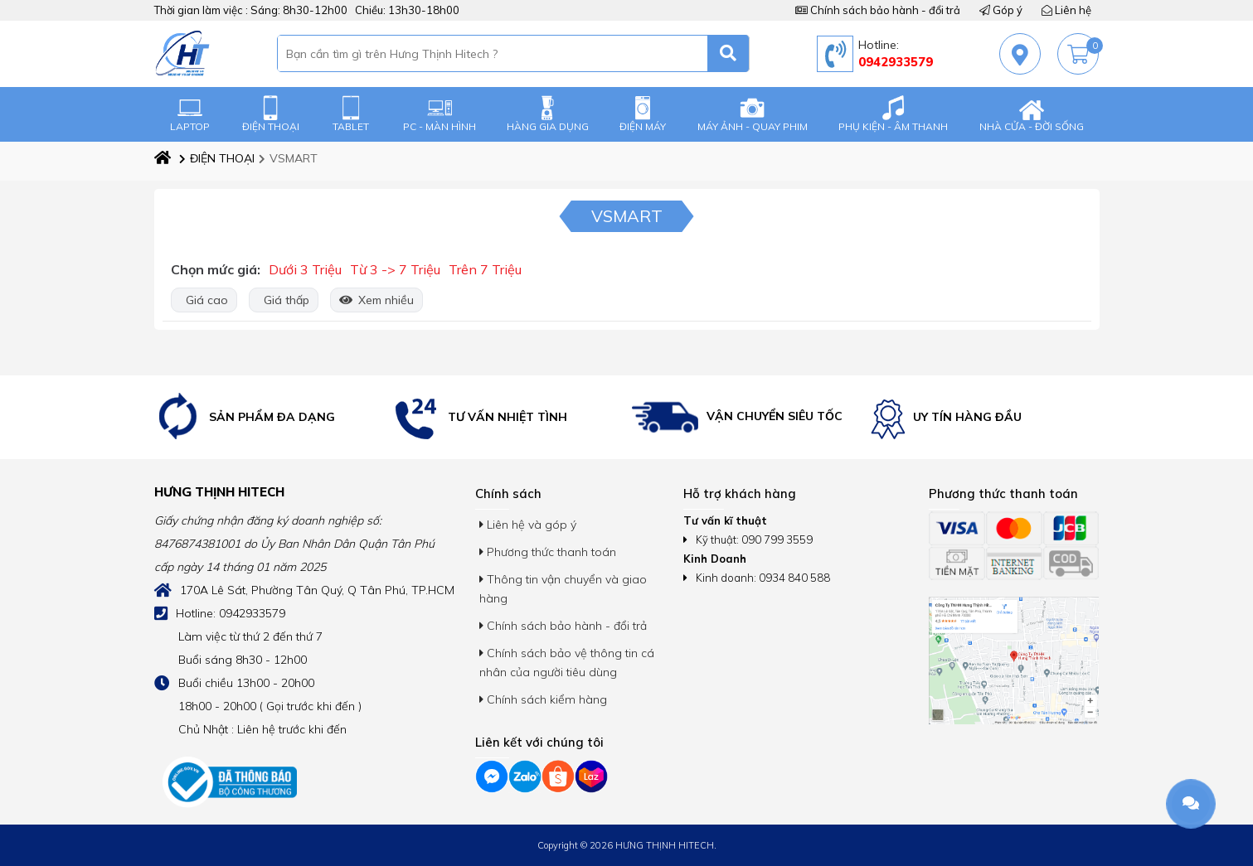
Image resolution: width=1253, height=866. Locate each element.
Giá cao (204, 300)
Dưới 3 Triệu (305, 269)
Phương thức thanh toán (547, 551)
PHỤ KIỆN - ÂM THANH (893, 114)
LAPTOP (190, 114)
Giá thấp (283, 300)
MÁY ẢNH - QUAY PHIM (752, 114)
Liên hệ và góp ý (527, 524)
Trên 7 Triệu (485, 269)
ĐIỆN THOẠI (270, 114)
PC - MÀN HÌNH (439, 114)
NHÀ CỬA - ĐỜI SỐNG (1031, 114)
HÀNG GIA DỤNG (548, 114)
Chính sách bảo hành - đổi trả (877, 10)
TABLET (351, 114)
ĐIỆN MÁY (642, 114)
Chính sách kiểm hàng (543, 699)
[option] (269, 417)
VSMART (288, 158)
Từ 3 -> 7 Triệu (395, 269)
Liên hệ (1066, 10)
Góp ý (1000, 10)
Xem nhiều (376, 300)
